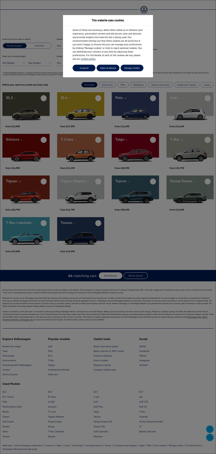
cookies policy (88, 58)
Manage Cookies (132, 68)
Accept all (84, 68)
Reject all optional (108, 68)
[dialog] (108, 227)
